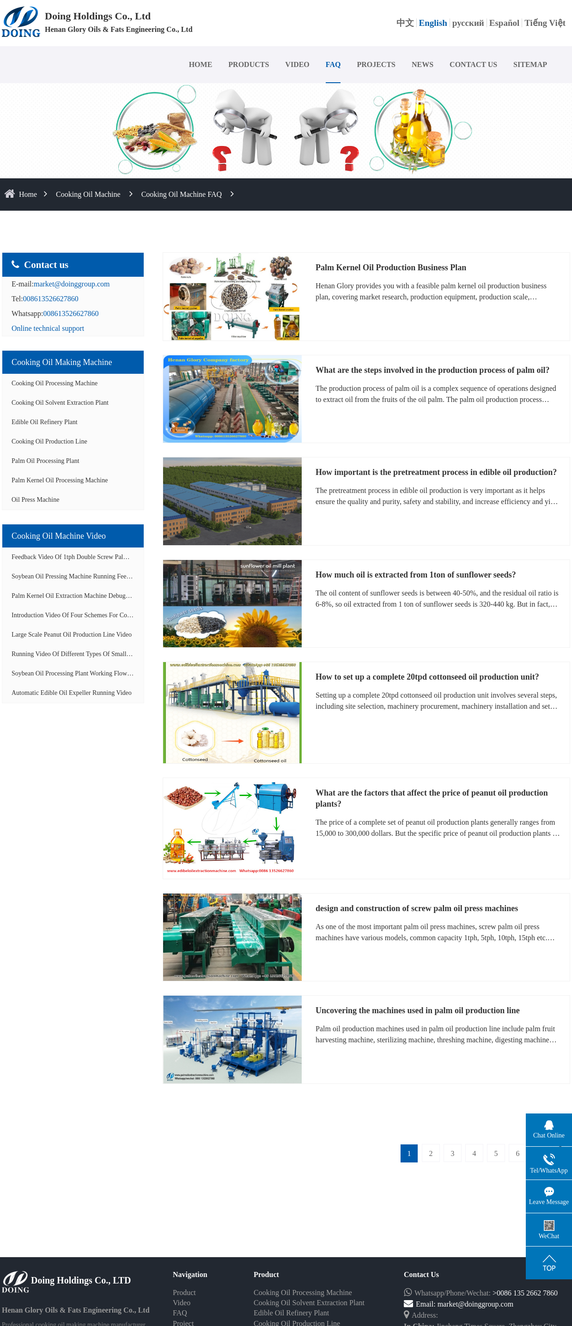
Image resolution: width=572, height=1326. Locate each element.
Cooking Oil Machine (88, 194)
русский (468, 23)
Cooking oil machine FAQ (181, 194)
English (433, 23)
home (28, 194)
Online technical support (48, 328)
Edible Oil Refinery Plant (45, 422)
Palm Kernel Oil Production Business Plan (391, 267)
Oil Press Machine (35, 499)
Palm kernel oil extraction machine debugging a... (80, 595)
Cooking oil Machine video (59, 536)
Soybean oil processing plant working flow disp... (79, 673)
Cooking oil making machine (62, 362)
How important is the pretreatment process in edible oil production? (436, 472)
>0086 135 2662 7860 (525, 1293)
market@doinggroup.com (72, 284)
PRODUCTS (248, 64)
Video (181, 1303)
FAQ (333, 64)
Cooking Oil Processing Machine (54, 383)
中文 (405, 23)
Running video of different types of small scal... (78, 654)
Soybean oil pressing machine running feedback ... (80, 576)
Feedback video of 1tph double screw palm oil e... (80, 557)
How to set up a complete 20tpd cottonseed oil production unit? (427, 676)
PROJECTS (376, 64)
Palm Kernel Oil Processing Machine (60, 480)
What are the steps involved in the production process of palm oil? (433, 370)
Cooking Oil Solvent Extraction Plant (60, 402)
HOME (201, 64)
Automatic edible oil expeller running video (72, 692)
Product (184, 1292)
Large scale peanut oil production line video (72, 634)
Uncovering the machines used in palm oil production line (418, 1010)
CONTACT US (473, 64)
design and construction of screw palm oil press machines (417, 908)
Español (504, 23)
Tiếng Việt (545, 23)
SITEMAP (530, 64)
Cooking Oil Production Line (49, 441)
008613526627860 (51, 299)
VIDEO (297, 64)
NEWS (422, 64)
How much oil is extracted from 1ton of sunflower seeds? (416, 574)
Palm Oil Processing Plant (45, 460)
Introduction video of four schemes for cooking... (79, 615)
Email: (421, 1304)
